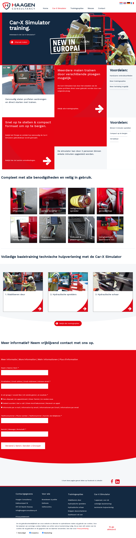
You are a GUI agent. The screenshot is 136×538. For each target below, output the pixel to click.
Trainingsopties (76, 8)
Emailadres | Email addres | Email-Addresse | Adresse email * (25, 381)
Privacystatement (22, 516)
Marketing (47, 533)
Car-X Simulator (59, 8)
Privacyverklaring (83, 528)
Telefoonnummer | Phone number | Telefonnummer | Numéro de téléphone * (31, 415)
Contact (101, 8)
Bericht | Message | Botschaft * (13, 429)
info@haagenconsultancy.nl (26, 510)
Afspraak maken (21, 42)
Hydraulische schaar (76, 507)
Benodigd (21, 533)
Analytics (33, 533)
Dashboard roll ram (75, 514)
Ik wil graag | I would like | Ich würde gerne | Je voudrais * (24, 394)
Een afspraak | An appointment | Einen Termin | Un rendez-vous (27, 398)
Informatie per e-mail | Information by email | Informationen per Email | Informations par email (40, 407)
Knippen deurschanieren (77, 510)
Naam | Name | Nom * (10, 367)
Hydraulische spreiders (77, 503)
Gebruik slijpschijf (75, 518)
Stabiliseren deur (74, 499)
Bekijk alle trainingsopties (69, 323)
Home (45, 8)
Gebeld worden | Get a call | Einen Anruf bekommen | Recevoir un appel (30, 403)
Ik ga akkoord (111, 528)
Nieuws (91, 8)
